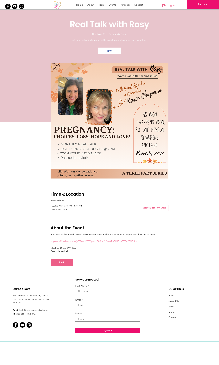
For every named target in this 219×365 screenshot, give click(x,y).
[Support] (203, 4)
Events (171, 311)
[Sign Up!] (107, 330)
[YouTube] (14, 6)
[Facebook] (8, 6)
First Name (81, 286)
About (171, 295)
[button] (125, 5)
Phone (78, 313)
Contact (172, 317)
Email (78, 299)
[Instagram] (21, 6)
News (171, 306)
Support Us (173, 301)
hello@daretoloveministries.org (33, 310)
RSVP (109, 51)
